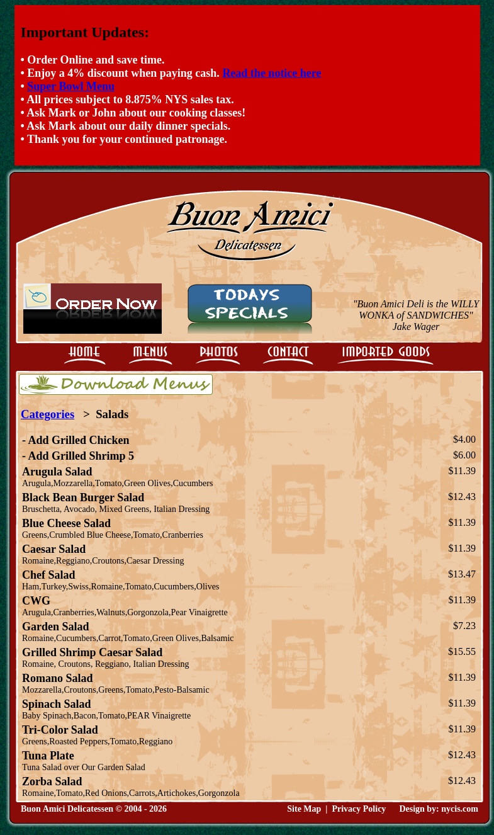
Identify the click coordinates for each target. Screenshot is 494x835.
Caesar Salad (54, 549)
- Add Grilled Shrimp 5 (78, 456)
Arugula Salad (57, 471)
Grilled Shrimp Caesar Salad (92, 652)
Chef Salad (49, 575)
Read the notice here (271, 73)
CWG (36, 600)
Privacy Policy (359, 809)
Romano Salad (57, 678)
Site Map (304, 809)
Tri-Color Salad (60, 730)
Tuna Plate (48, 755)
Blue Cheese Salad (66, 523)
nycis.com (459, 809)
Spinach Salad (56, 704)
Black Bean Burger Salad (83, 497)
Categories (47, 414)
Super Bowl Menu (71, 86)
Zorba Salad (52, 781)
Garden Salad (55, 626)
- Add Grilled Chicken (76, 440)
